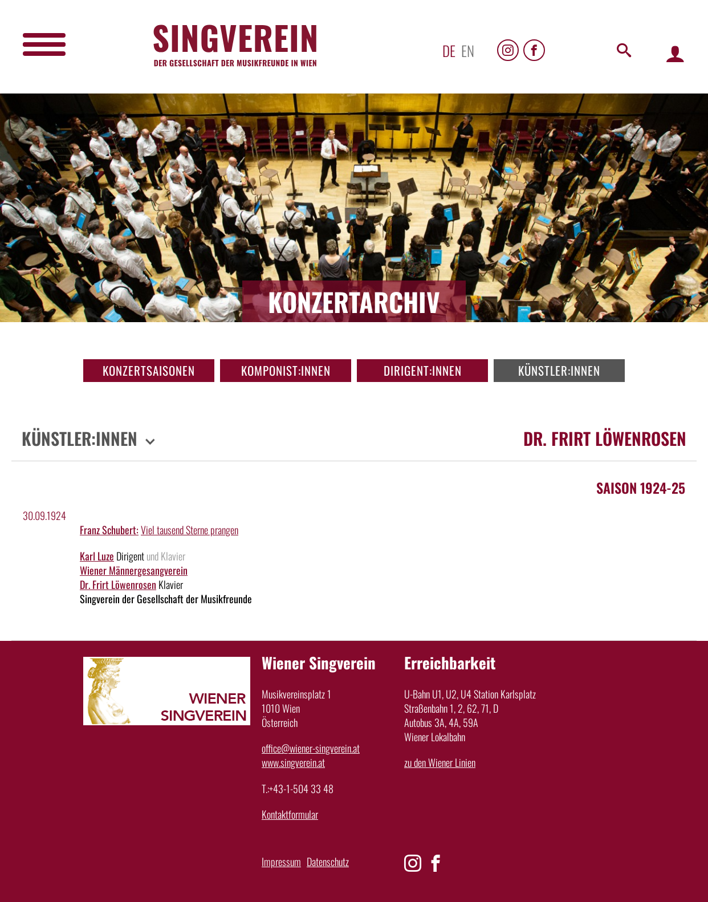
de (448, 50)
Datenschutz (328, 861)
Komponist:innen (286, 370)
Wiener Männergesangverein (134, 570)
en (467, 50)
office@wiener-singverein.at (311, 748)
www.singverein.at (293, 762)
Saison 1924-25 (640, 487)
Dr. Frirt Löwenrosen (118, 584)
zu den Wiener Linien (439, 762)
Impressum (281, 861)
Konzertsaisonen (149, 370)
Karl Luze (97, 555)
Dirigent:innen (423, 370)
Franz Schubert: (109, 529)
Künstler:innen (559, 370)
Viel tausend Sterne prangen (189, 529)
